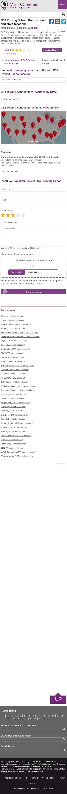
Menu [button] (63, 4)
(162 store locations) (15, 402)
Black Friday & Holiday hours (16, 778)
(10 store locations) (12, 440)
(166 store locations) (17, 423)
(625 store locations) (13, 394)
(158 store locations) (18, 452)
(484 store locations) (13, 431)
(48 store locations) (12, 357)
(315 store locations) (19, 332)
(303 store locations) (16, 324)
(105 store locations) (13, 328)
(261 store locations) (17, 365)
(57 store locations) (13, 411)
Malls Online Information (33, 789)
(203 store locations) (14, 419)
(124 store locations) (17, 456)
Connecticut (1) (11, 99)
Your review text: (9, 222)
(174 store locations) (16, 435)
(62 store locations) (12, 316)
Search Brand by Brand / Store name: (19, 725)
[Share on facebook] (51, 21)
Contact (35, 778)
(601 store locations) (12, 448)
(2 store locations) (14, 361)
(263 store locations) (16, 382)
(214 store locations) (12, 398)
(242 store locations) (15, 349)
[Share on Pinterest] (57, 21)
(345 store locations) (13, 378)
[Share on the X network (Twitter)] (63, 21)
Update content (48, 778)
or (33, 266)
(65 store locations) (12, 320)
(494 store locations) (13, 407)
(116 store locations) (18, 390)
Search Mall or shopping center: (16, 736)
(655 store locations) (12, 353)
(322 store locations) (20, 337)
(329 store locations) (13, 345)
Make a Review (52, 50)
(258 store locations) (18, 386)
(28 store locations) (15, 370)
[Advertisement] (33, 578)
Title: (4, 200)
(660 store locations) (13, 374)
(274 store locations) (14, 415)
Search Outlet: (8, 746)
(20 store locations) (14, 341)
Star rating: (7, 210)
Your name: (7, 189)
